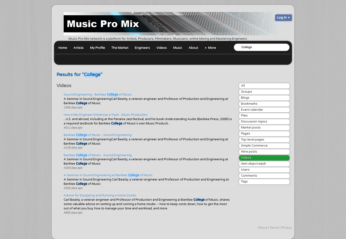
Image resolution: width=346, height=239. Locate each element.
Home (62, 48)
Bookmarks (249, 104)
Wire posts (249, 152)
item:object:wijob (253, 164)
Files (244, 115)
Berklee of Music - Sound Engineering (98, 135)
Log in (282, 17)
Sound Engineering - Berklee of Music (98, 95)
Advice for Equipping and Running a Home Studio (100, 195)
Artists (79, 48)
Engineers (142, 48)
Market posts (251, 127)
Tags (244, 181)
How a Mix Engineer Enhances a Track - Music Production (106, 115)
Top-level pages (252, 140)
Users (245, 170)
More (212, 48)
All (243, 86)
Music (177, 48)
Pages (245, 134)
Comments (249, 176)
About (193, 48)
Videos (161, 48)
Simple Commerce (254, 146)
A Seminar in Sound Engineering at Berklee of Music (108, 175)
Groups (246, 92)
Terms (274, 228)
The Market (119, 48)
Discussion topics (254, 121)
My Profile (97, 48)
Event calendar (252, 110)
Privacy (286, 228)
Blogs (245, 98)
